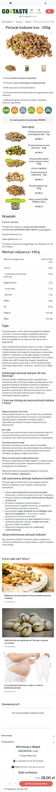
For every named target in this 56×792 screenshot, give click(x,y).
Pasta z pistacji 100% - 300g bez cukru (39, 200)
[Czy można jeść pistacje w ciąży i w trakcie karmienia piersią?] (28, 674)
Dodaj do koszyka (36, 783)
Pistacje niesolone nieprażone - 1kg (39, 173)
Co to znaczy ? (44, 229)
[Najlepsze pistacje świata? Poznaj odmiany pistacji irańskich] (28, 584)
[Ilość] (9, 783)
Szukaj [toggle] (39, 11)
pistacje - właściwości (20, 473)
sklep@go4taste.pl (28, 17)
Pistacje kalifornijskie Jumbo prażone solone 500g (39, 161)
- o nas (28, 750)
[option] (29, 45)
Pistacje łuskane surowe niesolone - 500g (39, 146)
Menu (31, 11)
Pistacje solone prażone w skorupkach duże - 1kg (39, 133)
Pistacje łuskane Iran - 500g (39, 187)
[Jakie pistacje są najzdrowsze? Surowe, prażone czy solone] (28, 629)
